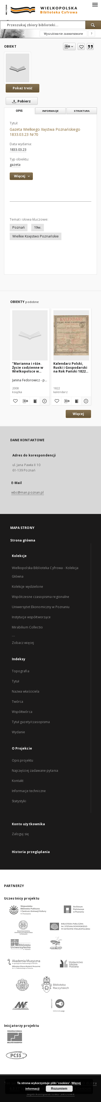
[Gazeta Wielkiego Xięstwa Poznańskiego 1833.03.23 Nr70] (17, 67)
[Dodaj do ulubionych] (81, 46)
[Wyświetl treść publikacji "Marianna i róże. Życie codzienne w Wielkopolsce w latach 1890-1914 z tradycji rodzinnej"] (35, 401)
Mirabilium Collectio (27, 627)
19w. (37, 227)
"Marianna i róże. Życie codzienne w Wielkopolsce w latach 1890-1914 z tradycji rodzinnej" (28, 367)
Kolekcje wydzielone (27, 586)
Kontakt (18, 780)
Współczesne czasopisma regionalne (40, 596)
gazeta (15, 164)
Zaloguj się (20, 834)
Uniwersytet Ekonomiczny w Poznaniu (41, 607)
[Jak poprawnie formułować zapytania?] (91, 33)
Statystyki (19, 801)
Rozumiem (59, 1089)
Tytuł (15, 681)
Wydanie (18, 732)
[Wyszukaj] (93, 25)
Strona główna (23, 540)
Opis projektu (22, 760)
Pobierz (20, 101)
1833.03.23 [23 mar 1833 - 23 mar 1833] (18, 149)
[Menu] (95, 4)
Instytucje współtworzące (31, 617)
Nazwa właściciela (26, 691)
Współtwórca (22, 711)
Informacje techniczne (29, 791)
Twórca (17, 701)
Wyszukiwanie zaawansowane (63, 34)
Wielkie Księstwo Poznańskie (35, 236)
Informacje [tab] (50, 111)
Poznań (18, 227)
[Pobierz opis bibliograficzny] (25, 401)
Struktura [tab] (82, 111)
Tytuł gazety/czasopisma (31, 722)
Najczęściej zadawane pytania (35, 770)
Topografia (20, 671)
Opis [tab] (19, 111)
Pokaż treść (22, 88)
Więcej (78, 414)
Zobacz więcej (23, 642)
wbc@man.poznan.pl (27, 492)
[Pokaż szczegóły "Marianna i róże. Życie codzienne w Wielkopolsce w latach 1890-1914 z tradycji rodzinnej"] (44, 401)
